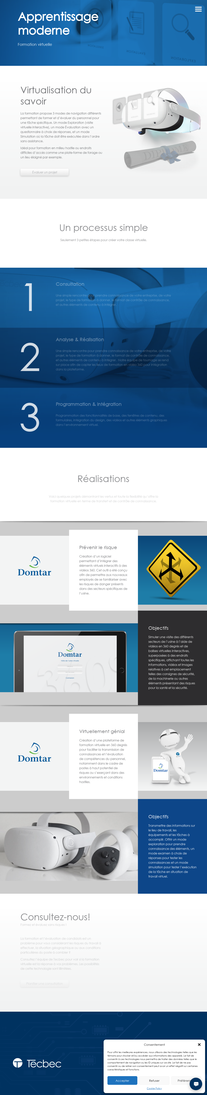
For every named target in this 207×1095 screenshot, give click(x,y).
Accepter (122, 1080)
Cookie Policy (154, 1088)
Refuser (154, 1080)
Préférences (186, 1080)
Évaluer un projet (44, 177)
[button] (199, 1045)
